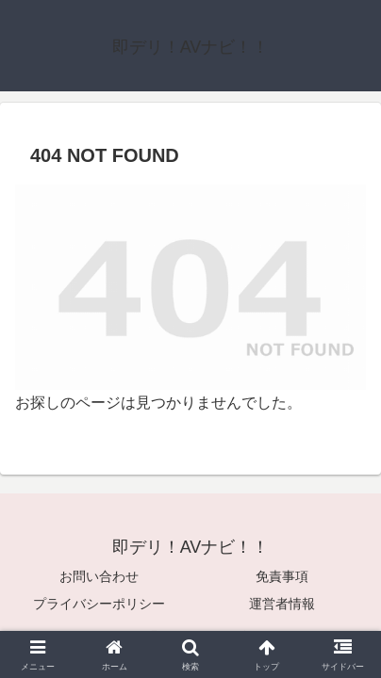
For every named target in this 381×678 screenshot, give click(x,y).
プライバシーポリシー (99, 603)
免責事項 (282, 576)
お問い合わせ (99, 576)
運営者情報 (282, 603)
